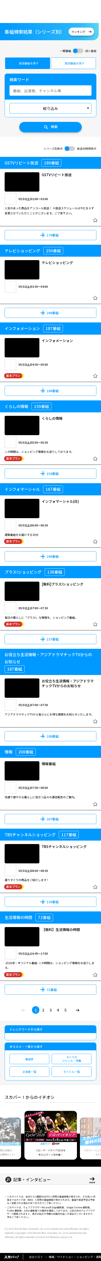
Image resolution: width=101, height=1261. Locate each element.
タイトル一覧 (71, 1072)
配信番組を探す (74, 63)
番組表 (29, 1059)
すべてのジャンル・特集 (71, 1058)
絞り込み (50, 108)
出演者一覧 (29, 1072)
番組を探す (36, 1257)
